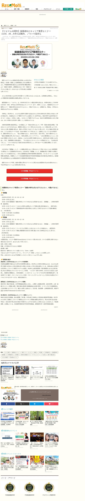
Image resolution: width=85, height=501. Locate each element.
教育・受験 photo (51, 354)
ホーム (6, 9)
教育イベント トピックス (27, 352)
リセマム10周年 (5, 357)
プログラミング (47, 9)
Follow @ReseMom (46, 395)
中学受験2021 (47, 352)
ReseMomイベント (14, 357)
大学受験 (17, 354)
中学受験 (40, 352)
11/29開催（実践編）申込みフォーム (10, 339)
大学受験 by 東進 (68, 9)
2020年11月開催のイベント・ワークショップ (29, 354)
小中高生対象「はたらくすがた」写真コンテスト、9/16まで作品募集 (49, 84)
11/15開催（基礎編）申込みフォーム (10, 337)
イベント (58, 9)
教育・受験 (17, 9)
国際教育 (27, 9)
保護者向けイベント (16, 352)
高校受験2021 (55, 352)
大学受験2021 (10, 354)
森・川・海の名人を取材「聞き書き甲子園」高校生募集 (47, 87)
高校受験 (3, 354)
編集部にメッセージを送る (53, 90)
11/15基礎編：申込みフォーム (29, 171)
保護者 (35, 352)
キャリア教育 (40, 79)
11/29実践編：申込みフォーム (29, 178)
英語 (37, 9)
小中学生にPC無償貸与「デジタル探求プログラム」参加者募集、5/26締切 (51, 82)
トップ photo (43, 354)
